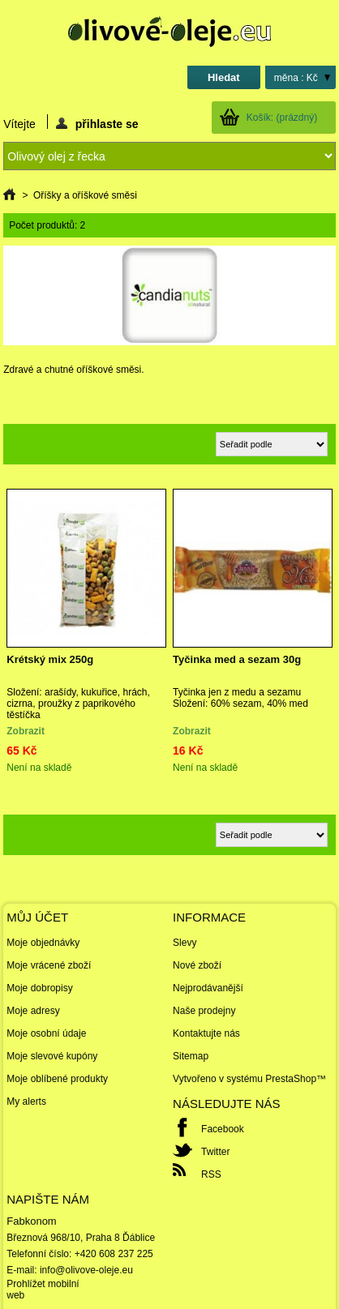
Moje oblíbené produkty (57, 1078)
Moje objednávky (42, 942)
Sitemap (190, 1056)
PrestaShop (290, 1078)
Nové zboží (197, 965)
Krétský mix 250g (49, 659)
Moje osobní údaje (46, 1033)
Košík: (282, 117)
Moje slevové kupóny (51, 1056)
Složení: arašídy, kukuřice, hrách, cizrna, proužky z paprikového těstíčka (78, 704)
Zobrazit (25, 731)
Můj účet (37, 917)
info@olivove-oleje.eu (86, 1270)
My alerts (26, 1101)
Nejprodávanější (208, 988)
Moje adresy (32, 1010)
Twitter (215, 1151)
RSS (211, 1174)
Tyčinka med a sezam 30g (237, 659)
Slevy (184, 942)
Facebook (222, 1129)
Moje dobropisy (39, 988)
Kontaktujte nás (206, 1033)
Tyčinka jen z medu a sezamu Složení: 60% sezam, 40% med (240, 698)
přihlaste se (97, 123)
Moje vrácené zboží (48, 965)
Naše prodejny (204, 1010)
